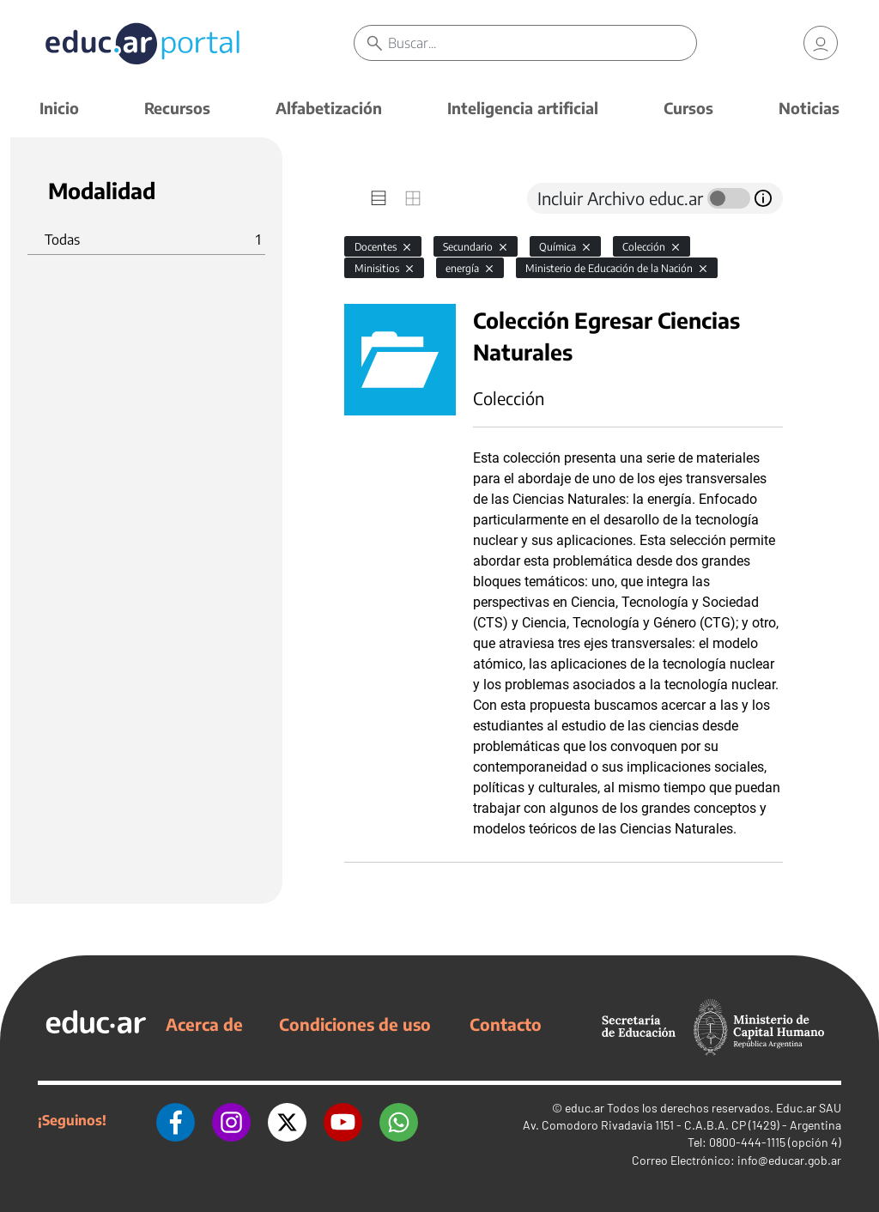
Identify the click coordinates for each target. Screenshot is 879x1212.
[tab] (378, 198)
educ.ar (584, 1107)
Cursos (688, 108)
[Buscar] (541, 43)
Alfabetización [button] (329, 108)
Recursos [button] (177, 108)
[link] (820, 43)
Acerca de (204, 1024)
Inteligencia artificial (522, 108)
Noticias (809, 108)
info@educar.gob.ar (789, 1160)
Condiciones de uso (355, 1024)
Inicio (59, 108)
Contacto (506, 1024)
